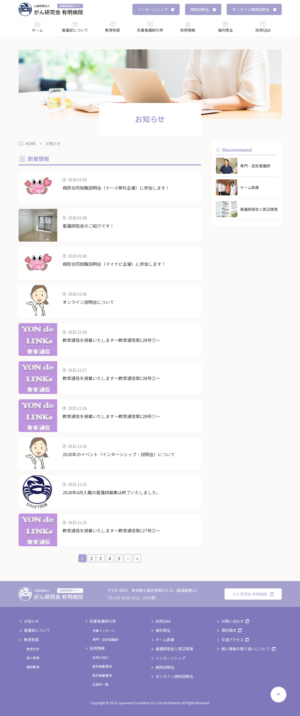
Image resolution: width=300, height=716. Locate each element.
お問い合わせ (232, 621)
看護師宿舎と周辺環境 (174, 648)
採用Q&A (163, 621)
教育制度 (31, 639)
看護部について (37, 630)
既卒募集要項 (102, 675)
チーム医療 (165, 639)
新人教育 (33, 657)
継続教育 (33, 667)
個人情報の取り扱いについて (245, 648)
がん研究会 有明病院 (253, 594)
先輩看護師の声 (103, 621)
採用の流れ (100, 657)
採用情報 (97, 648)
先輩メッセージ (103, 630)
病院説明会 (203, 9)
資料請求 (228, 630)
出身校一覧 (100, 684)
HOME (30, 143)
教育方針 (33, 649)
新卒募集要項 (102, 666)
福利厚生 (163, 630)
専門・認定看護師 (105, 639)
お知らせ (31, 621)
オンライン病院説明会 (254, 9)
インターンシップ (156, 9)
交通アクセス (232, 639)
